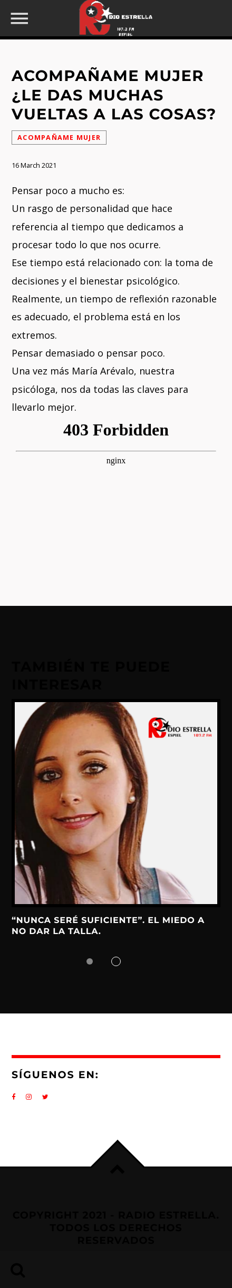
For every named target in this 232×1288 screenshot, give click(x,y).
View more (116, 803)
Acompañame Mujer (59, 137)
